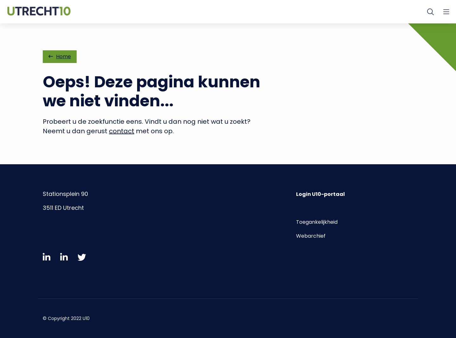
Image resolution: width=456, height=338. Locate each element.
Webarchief (311, 236)
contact (121, 131)
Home (59, 56)
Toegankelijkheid (317, 222)
